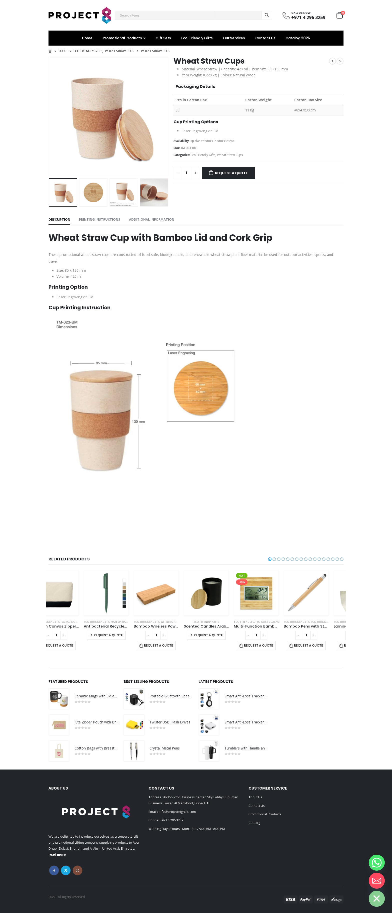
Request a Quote (231, 173)
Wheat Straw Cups (230, 155)
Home (87, 38)
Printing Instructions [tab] (99, 219)
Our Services (234, 38)
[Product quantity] (186, 173)
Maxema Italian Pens (139, 622)
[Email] (377, 881)
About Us (255, 797)
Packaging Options (89, 622)
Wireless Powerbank (190, 622)
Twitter (66, 870)
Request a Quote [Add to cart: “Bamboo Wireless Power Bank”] (173, 645)
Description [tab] (59, 219)
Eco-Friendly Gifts (197, 38)
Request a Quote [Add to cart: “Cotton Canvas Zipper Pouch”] (73, 645)
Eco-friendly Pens (338, 622)
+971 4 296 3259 (171, 820)
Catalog (254, 822)
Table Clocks (285, 622)
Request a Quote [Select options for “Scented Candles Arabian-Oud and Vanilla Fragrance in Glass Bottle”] (223, 635)
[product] (71, 593)
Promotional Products (122, 38)
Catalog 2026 (298, 38)
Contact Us (265, 38)
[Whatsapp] (377, 863)
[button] (270, 559)
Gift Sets (163, 38)
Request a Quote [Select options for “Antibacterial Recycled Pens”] (123, 635)
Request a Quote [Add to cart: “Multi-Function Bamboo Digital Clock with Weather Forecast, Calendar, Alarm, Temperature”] (273, 645)
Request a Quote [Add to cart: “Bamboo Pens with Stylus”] (323, 645)
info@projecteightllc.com (177, 811)
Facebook (54, 870)
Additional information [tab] (151, 219)
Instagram (77, 870)
